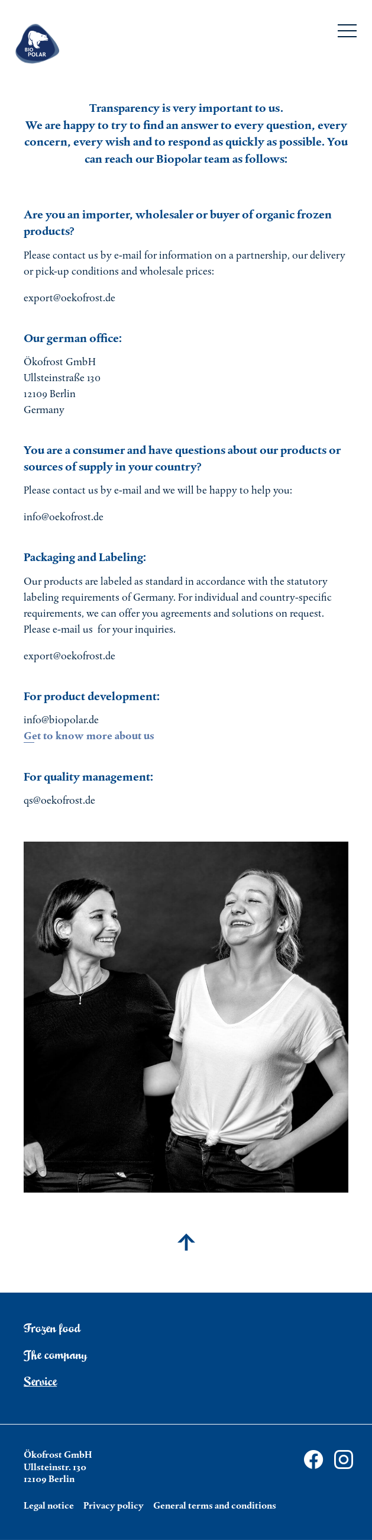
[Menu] (347, 33)
